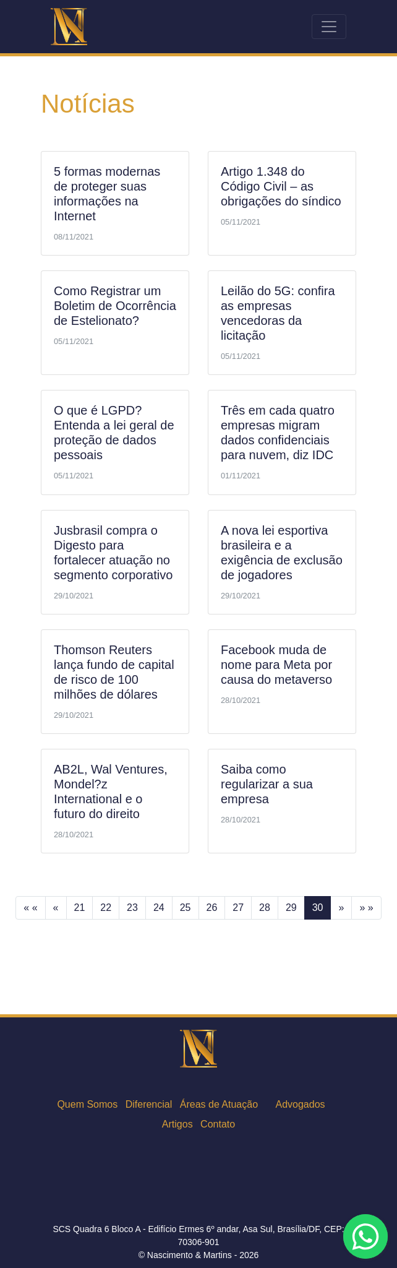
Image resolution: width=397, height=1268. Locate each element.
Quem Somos (87, 1104)
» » (366, 907)
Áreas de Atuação (219, 1104)
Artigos (177, 1124)
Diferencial (149, 1104)
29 (291, 907)
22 (105, 907)
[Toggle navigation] (329, 26)
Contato (217, 1124)
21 (79, 907)
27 (238, 907)
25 (185, 907)
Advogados (300, 1104)
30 (317, 907)
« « (30, 907)
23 (132, 907)
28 (264, 907)
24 (158, 907)
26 (212, 907)
